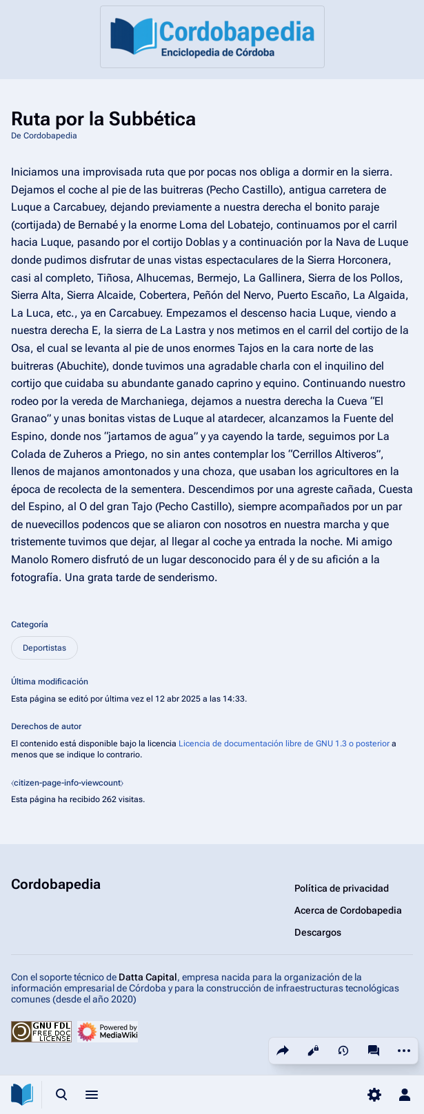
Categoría (29, 624)
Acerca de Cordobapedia (348, 910)
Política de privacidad (341, 888)
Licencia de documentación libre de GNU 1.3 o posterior (284, 743)
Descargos (317, 932)
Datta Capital (148, 976)
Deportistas (44, 648)
